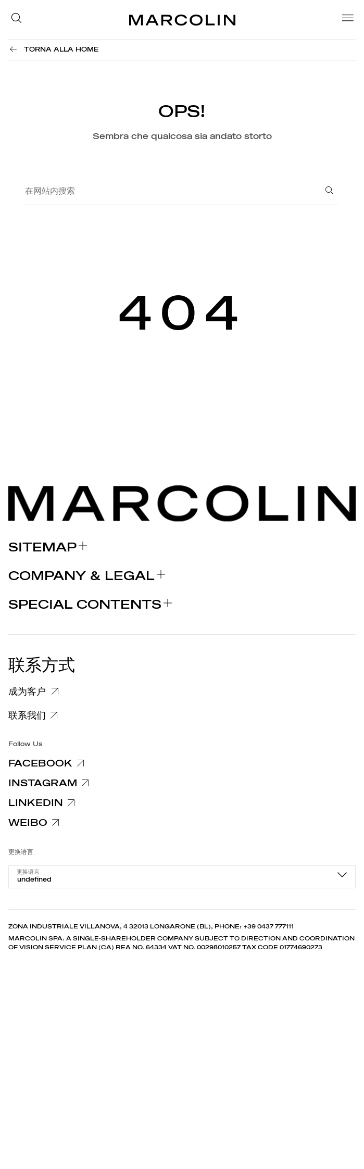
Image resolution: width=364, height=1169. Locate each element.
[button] (19, 19)
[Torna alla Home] (53, 49)
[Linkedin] (43, 803)
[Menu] (344, 19)
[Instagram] (50, 783)
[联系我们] (34, 715)
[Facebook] (48, 763)
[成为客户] (38, 690)
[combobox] (182, 876)
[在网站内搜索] (166, 191)
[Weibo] (35, 822)
